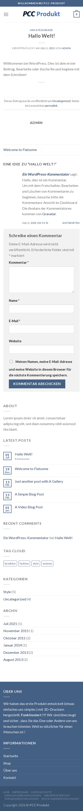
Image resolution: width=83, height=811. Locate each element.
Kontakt (9, 777)
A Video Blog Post (29, 507)
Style (7, 592)
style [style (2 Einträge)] (36, 563)
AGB (6, 792)
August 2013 (13, 659)
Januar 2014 (12, 645)
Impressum (20, 792)
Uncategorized (41, 30)
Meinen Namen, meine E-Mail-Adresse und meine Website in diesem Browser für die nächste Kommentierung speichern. (40, 368)
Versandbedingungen (21, 798)
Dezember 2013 (15, 652)
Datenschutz (41, 792)
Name (14, 300)
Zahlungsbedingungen (22, 795)
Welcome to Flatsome (20, 149)
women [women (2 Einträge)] (47, 563)
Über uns (10, 770)
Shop (7, 763)
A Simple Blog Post (29, 494)
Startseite (10, 756)
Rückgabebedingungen (60, 798)
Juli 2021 (10, 623)
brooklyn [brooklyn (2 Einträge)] (10, 563)
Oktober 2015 (14, 638)
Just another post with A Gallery (39, 481)
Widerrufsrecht (57, 795)
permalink (51, 105)
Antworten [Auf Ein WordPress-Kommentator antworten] (71, 222)
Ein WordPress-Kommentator (45, 174)
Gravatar (49, 214)
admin (66, 48)
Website (15, 341)
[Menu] (6, 14)
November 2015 (16, 631)
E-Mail (14, 321)
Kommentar (19, 262)
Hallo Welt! (24, 454)
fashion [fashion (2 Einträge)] (24, 563)
